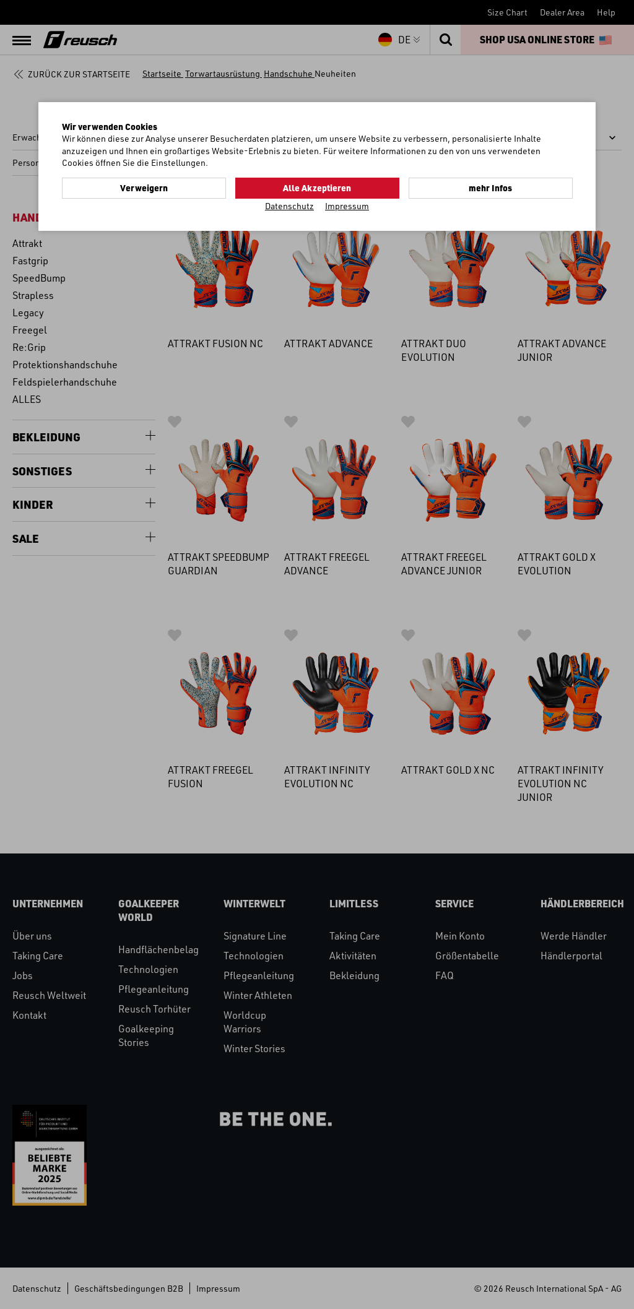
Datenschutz (289, 206)
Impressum (347, 206)
